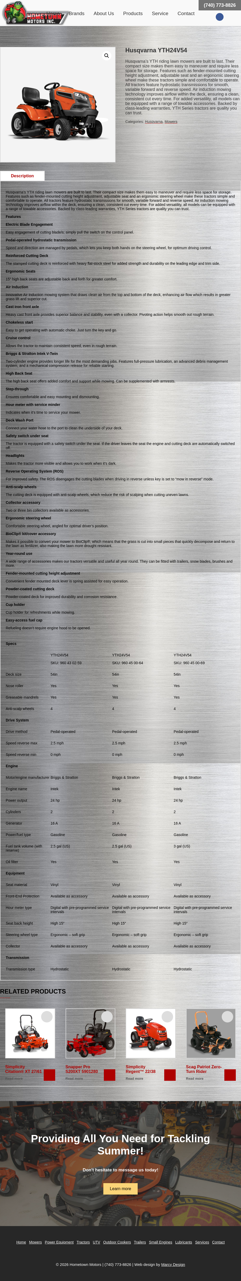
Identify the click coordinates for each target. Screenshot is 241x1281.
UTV (96, 1242)
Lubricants (183, 1242)
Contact (185, 13)
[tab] (22, 176)
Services (202, 1242)
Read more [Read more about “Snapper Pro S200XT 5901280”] (74, 1078)
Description (22, 176)
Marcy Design (173, 1264)
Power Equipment (59, 1242)
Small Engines (160, 1242)
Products (133, 13)
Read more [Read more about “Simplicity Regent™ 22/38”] (134, 1078)
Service (160, 13)
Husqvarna (154, 122)
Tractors (83, 1242)
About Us (104, 13)
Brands (76, 13)
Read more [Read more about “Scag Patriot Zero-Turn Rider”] (195, 1078)
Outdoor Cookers (117, 1242)
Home (53, 13)
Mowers (171, 122)
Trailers (140, 1242)
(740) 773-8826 (220, 5)
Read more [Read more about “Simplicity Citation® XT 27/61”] (14, 1078)
